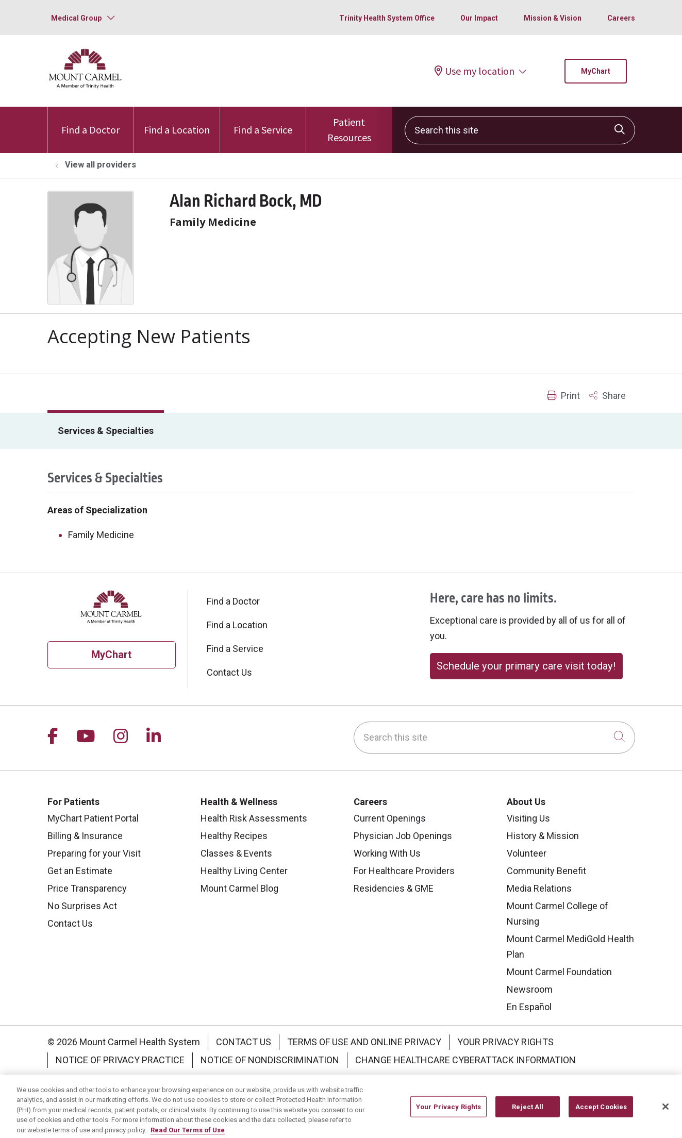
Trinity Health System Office (387, 18)
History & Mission (543, 835)
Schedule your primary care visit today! (526, 666)
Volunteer (526, 853)
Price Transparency (87, 888)
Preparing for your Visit (94, 853)
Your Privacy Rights (505, 1041)
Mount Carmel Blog (239, 888)
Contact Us (229, 672)
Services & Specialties (106, 430)
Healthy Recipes (234, 835)
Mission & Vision (552, 18)
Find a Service (262, 121)
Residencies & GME (394, 888)
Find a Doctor (90, 121)
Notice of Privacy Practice (120, 1060)
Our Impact (479, 18)
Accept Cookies (601, 1114)
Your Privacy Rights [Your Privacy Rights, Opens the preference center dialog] (448, 1114)
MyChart (595, 71)
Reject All (527, 1114)
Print (563, 395)
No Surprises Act (82, 905)
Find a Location (177, 121)
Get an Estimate (79, 870)
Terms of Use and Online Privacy (364, 1041)
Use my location (474, 71)
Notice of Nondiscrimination (270, 1060)
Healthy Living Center (244, 870)
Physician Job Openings (403, 835)
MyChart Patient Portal (93, 818)
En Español (529, 1006)
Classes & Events (236, 853)
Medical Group (76, 18)
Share (607, 395)
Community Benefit (546, 870)
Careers (621, 18)
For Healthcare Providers (404, 870)
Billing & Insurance (85, 835)
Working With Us (387, 853)
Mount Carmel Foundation (559, 971)
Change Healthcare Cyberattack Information (465, 1060)
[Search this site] (520, 130)
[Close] (665, 1114)
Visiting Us (528, 818)
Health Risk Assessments (254, 818)
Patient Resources (349, 125)
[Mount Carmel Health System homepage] (85, 85)
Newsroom (530, 989)
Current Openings (390, 818)
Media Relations (539, 888)
